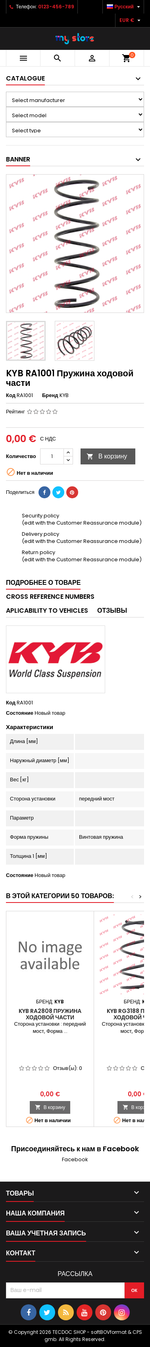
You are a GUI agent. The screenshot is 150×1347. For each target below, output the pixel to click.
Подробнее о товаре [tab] (43, 582)
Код (10, 395)
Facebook (75, 1159)
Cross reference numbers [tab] (50, 596)
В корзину (107, 456)
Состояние (19, 713)
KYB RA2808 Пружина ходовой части (50, 1014)
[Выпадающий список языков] (124, 7)
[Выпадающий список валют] (130, 20)
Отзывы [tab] (112, 610)
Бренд (50, 395)
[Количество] (52, 456)
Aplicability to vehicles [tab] (47, 610)
